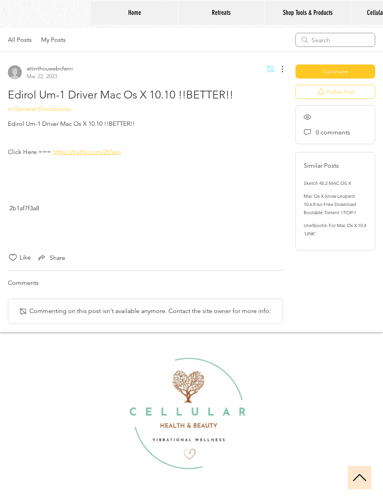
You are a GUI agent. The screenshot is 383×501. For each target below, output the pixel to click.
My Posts (53, 39)
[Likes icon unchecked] (13, 257)
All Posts (20, 39)
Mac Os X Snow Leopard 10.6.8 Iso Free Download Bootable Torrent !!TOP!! (330, 204)
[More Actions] (278, 69)
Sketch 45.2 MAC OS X (327, 183)
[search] (335, 40)
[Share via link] (51, 257)
